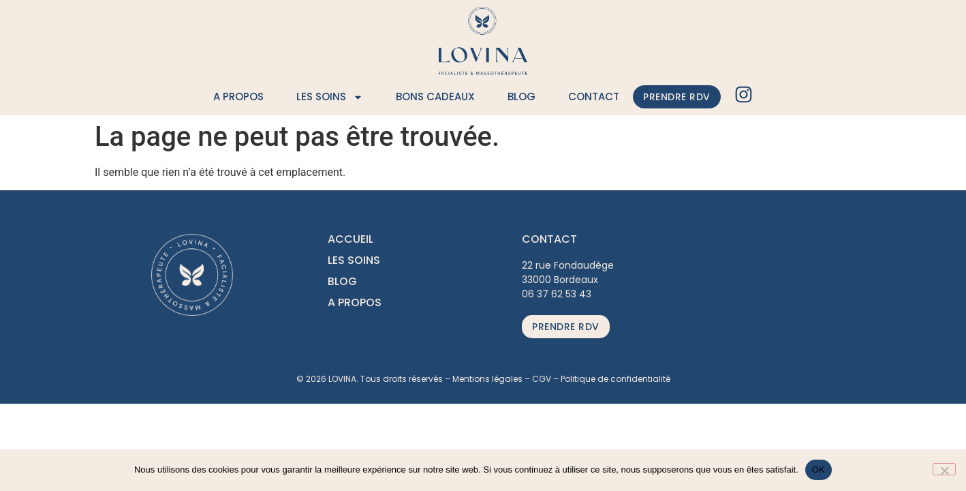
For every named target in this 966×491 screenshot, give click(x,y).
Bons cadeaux (435, 96)
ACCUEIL (350, 239)
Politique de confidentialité (615, 379)
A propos (238, 96)
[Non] (944, 469)
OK (818, 469)
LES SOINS (354, 260)
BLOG (342, 281)
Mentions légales (487, 379)
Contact (593, 96)
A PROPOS (354, 302)
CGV (541, 379)
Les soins (329, 97)
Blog (521, 96)
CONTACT (549, 239)
